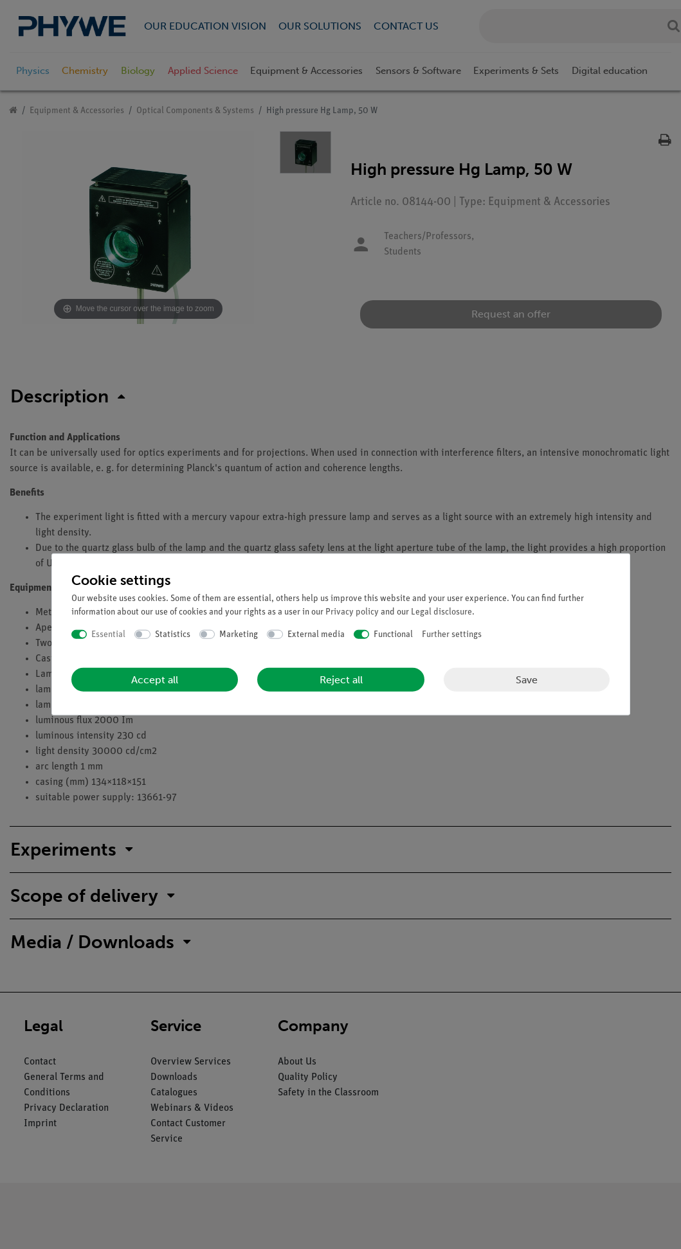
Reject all (341, 680)
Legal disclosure (441, 611)
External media (316, 634)
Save (527, 679)
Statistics (172, 634)
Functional (393, 634)
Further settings (452, 634)
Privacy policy (352, 611)
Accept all (154, 680)
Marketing (238, 634)
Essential (108, 634)
